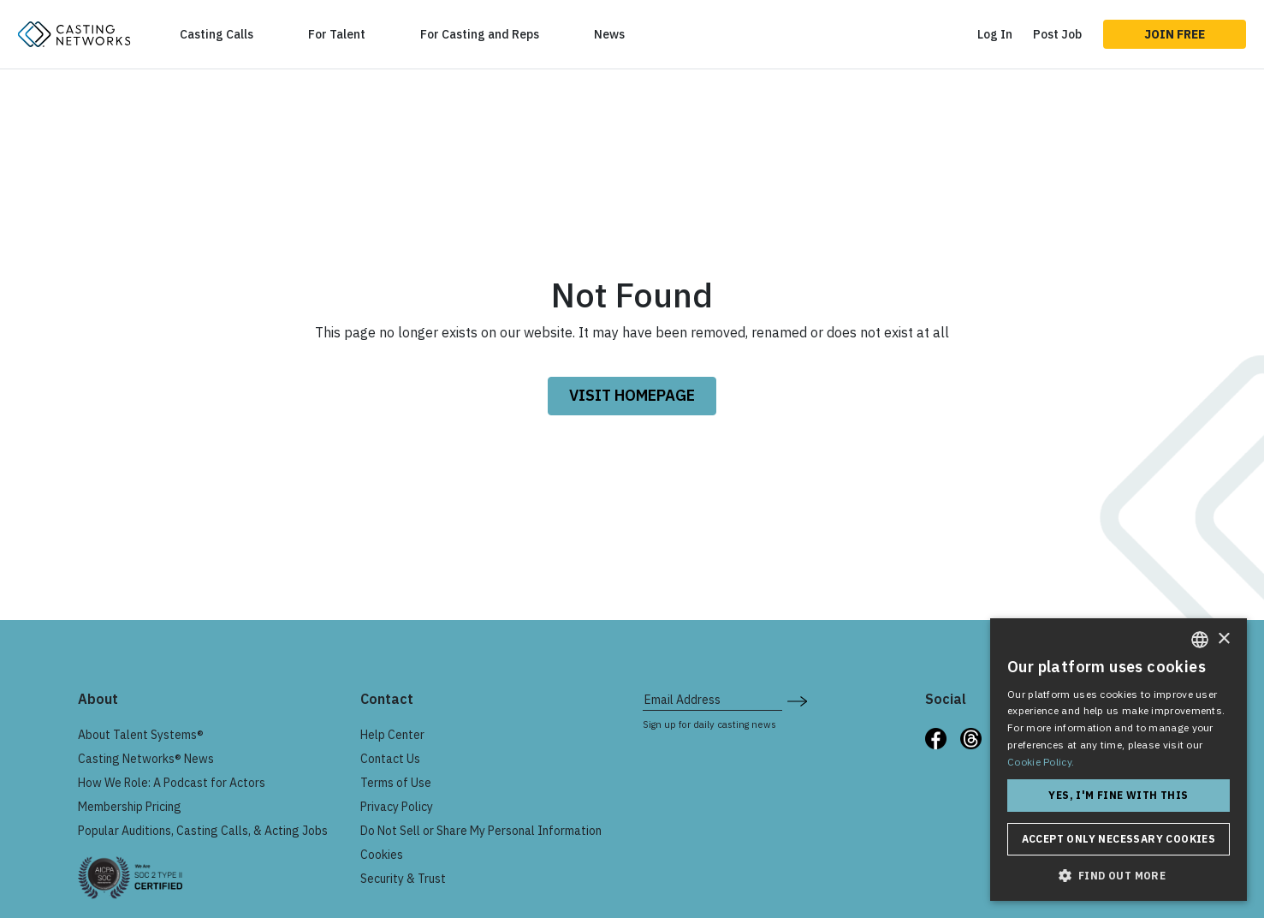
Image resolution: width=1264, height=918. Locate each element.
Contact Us (390, 758)
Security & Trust (403, 878)
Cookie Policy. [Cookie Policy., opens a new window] (1040, 761)
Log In (994, 34)
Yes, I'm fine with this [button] (1118, 795)
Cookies (381, 854)
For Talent (336, 34)
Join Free (1174, 34)
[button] (1118, 875)
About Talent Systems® (141, 734)
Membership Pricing (129, 806)
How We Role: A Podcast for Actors (171, 782)
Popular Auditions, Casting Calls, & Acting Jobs (203, 830)
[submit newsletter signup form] (797, 699)
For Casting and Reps (479, 34)
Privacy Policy (396, 806)
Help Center (392, 734)
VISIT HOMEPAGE (632, 395)
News (609, 34)
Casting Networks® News (146, 758)
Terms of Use (395, 782)
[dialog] (1118, 759)
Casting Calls (216, 34)
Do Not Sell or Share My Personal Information (481, 830)
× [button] (1223, 639)
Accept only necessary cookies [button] (1119, 838)
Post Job (1057, 34)
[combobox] (1199, 639)
